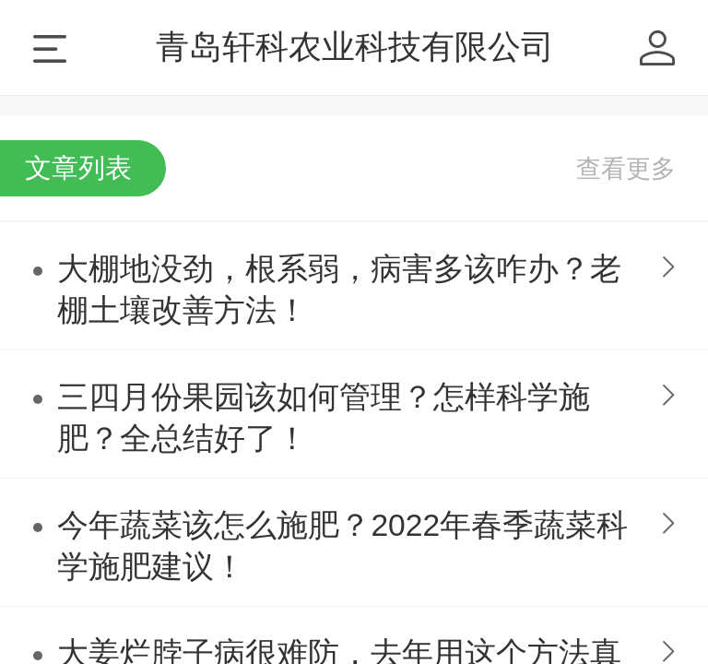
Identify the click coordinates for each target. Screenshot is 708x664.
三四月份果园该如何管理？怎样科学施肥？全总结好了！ (323, 418)
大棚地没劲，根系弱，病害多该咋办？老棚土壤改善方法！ (339, 289)
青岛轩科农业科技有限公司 (355, 46)
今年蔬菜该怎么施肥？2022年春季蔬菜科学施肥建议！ (342, 546)
